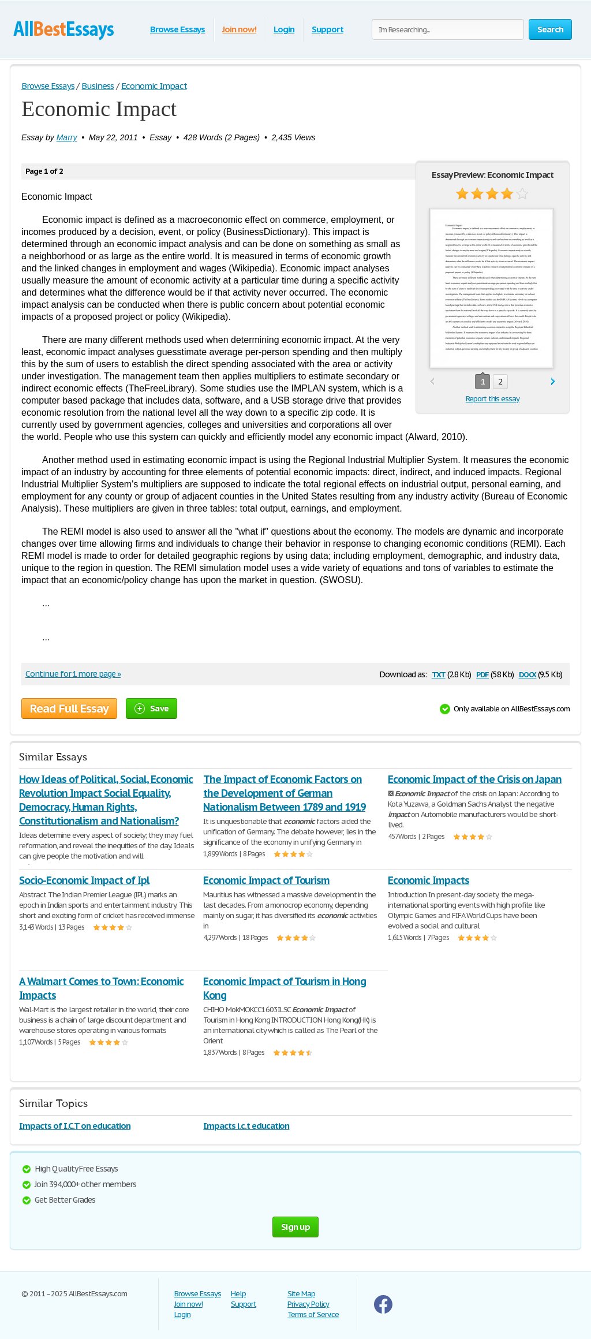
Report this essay (492, 399)
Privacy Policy (308, 1304)
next (553, 382)
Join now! (239, 29)
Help (238, 1294)
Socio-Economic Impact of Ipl (84, 880)
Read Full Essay (69, 708)
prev (432, 382)
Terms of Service (313, 1314)
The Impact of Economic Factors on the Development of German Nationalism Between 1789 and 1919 (284, 793)
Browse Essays (177, 29)
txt (439, 673)
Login (284, 29)
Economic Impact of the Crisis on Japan (475, 779)
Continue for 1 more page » (73, 674)
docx (528, 673)
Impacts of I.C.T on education (74, 1125)
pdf (482, 673)
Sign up (295, 1226)
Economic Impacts (428, 880)
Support (327, 29)
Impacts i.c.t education (246, 1125)
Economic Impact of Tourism (266, 880)
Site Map (301, 1294)
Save (151, 708)
